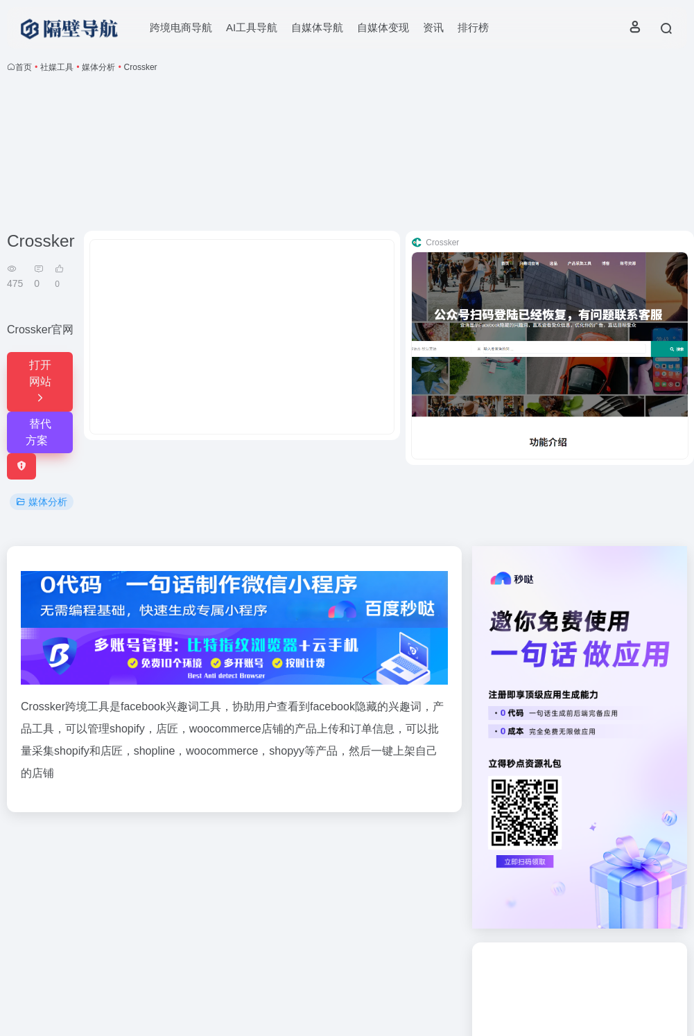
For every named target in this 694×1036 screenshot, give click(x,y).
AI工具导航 (251, 27)
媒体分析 (98, 67)
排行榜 (473, 27)
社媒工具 (56, 67)
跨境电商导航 (181, 27)
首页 (23, 67)
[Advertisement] (347, 155)
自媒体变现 (383, 27)
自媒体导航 (317, 27)
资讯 (433, 27)
